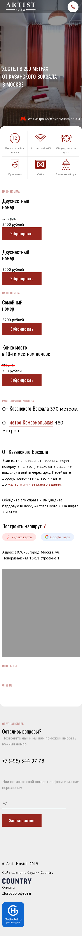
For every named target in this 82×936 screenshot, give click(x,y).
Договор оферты (16, 893)
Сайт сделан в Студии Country (27, 872)
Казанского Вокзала (29, 408)
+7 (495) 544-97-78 (23, 760)
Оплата (8, 887)
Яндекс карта (19, 537)
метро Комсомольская (31, 422)
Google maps (57, 537)
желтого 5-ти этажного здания (34, 484)
